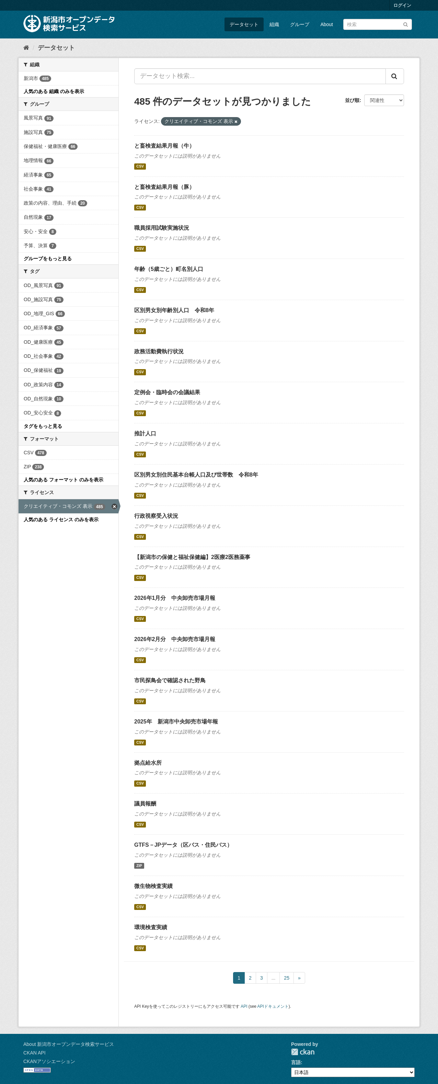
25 (286, 978)
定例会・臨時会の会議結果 (167, 392)
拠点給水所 (148, 763)
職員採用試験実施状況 (161, 228)
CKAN (302, 1052)
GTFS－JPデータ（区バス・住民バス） (183, 845)
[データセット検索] (377, 24)
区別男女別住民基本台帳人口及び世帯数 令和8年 (196, 475)
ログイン (402, 5)
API (244, 1006)
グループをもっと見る (48, 258)
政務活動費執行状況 (159, 351)
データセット (244, 24)
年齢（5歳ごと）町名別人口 (168, 269)
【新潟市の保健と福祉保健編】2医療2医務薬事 (192, 557)
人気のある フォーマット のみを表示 (63, 479)
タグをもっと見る (43, 426)
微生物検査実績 (153, 886)
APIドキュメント (273, 1006)
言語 (296, 1062)
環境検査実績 (150, 927)
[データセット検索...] (260, 76)
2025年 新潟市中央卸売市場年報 (176, 721)
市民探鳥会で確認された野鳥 (170, 680)
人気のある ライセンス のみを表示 (61, 519)
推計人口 (145, 433)
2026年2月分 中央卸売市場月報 (175, 639)
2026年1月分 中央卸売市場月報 (175, 598)
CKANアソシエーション (49, 1061)
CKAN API (34, 1053)
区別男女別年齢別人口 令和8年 (174, 310)
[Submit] (405, 24)
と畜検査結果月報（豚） (164, 187)
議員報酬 (145, 804)
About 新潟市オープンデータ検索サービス (68, 1044)
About (326, 24)
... (274, 978)
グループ (299, 24)
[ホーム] (26, 47)
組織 (274, 24)
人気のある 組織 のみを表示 (54, 91)
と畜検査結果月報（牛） (164, 146)
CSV (140, 166)
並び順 (352, 100)
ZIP (139, 866)
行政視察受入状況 (156, 516)
